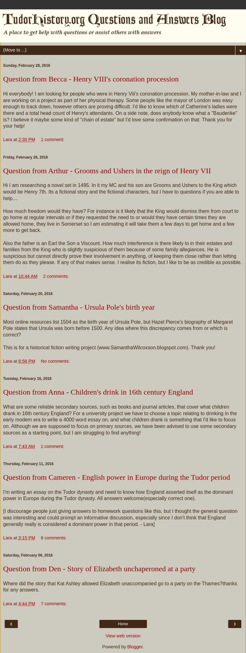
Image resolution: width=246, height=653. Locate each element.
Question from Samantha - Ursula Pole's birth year (79, 307)
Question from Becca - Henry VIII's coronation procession (91, 79)
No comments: (55, 361)
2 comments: (56, 276)
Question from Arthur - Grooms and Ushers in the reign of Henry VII (107, 171)
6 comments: (54, 537)
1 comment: (52, 139)
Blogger (135, 646)
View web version (123, 635)
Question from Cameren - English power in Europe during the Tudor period (116, 477)
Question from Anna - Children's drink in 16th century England (98, 392)
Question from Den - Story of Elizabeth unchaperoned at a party (99, 569)
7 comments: (54, 603)
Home (123, 624)
